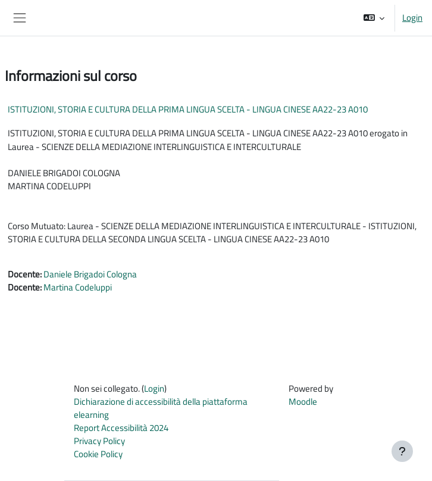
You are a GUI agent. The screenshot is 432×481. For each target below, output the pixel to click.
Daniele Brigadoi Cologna (90, 274)
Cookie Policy (98, 454)
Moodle (303, 401)
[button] (374, 18)
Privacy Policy (99, 441)
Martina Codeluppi (77, 287)
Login (412, 17)
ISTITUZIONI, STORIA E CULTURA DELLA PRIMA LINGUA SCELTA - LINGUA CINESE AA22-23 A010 (188, 109)
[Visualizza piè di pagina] (402, 451)
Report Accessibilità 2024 (121, 428)
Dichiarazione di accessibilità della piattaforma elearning (161, 408)
